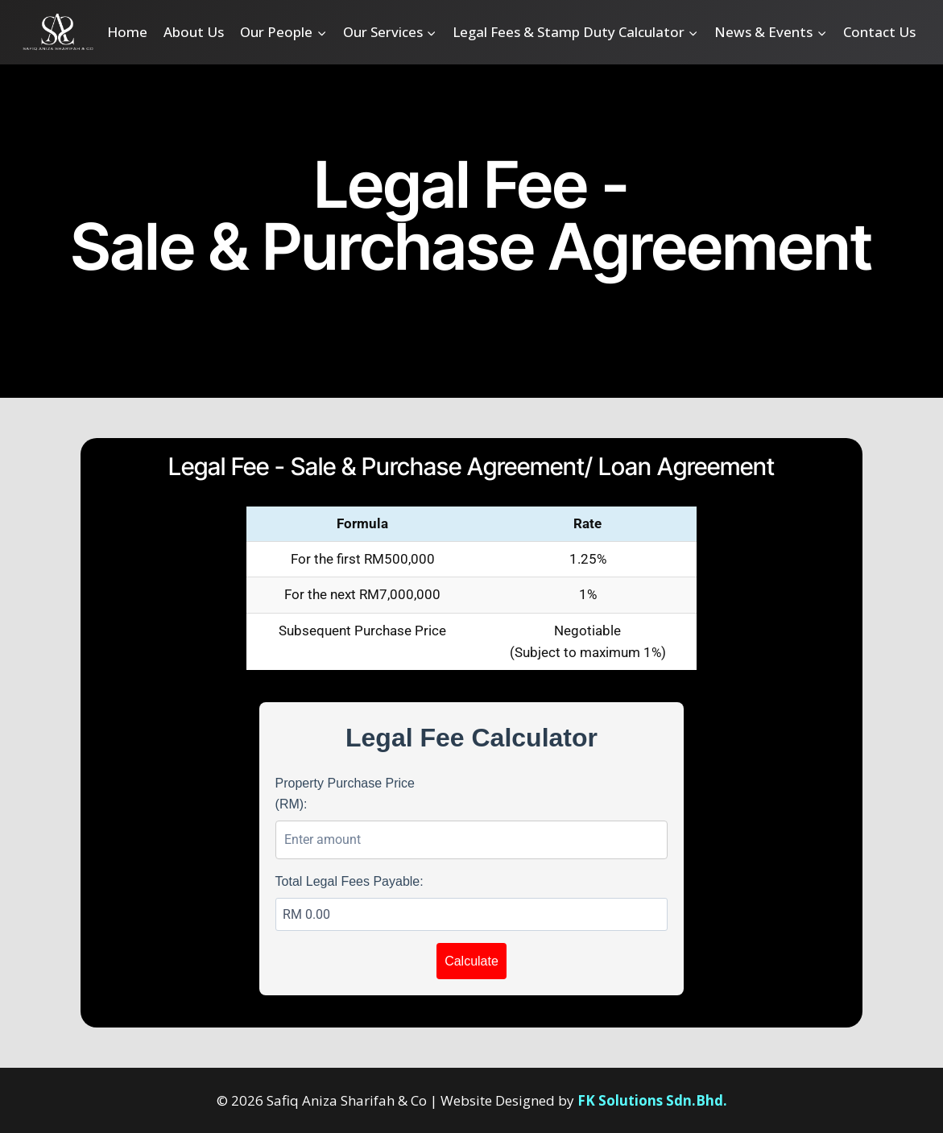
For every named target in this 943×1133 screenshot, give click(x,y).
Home (127, 32)
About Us (193, 32)
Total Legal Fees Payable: (349, 881)
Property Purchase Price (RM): (345, 793)
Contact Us (879, 32)
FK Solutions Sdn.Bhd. (652, 1100)
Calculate (471, 961)
